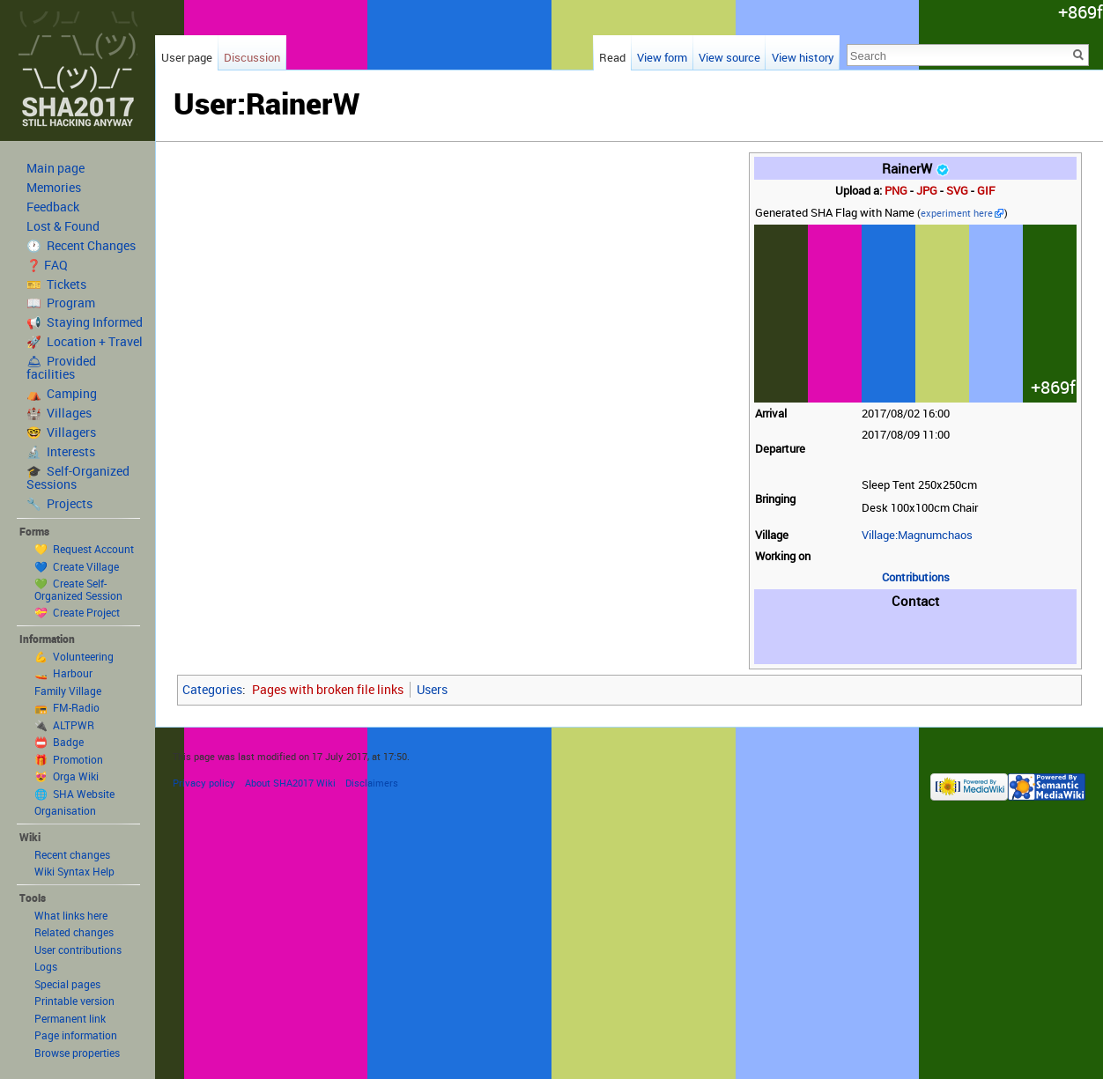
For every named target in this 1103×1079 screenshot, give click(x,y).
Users (432, 689)
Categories (212, 689)
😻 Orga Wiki (66, 776)
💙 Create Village (76, 566)
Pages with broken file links (327, 689)
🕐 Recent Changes (81, 246)
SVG (957, 190)
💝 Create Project (77, 612)
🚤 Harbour (63, 673)
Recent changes (72, 854)
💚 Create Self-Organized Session (78, 589)
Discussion (252, 57)
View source (729, 57)
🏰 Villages (59, 413)
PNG (896, 190)
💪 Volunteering (74, 656)
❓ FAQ (47, 265)
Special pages (67, 984)
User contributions (78, 949)
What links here (70, 915)
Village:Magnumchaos (917, 535)
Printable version (74, 1001)
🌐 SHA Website (74, 794)
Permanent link (70, 1018)
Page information (75, 1035)
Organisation (65, 810)
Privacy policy (204, 782)
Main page (55, 168)
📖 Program (60, 303)
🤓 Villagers (61, 432)
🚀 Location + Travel (84, 342)
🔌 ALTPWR (64, 725)
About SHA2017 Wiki (290, 782)
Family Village (67, 691)
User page (186, 57)
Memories (53, 188)
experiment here (957, 213)
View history (803, 57)
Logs (45, 966)
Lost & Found (63, 226)
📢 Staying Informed (84, 322)
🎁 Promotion (68, 759)
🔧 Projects (59, 504)
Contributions (916, 577)
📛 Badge (59, 742)
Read (612, 57)
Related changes (74, 932)
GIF (986, 190)
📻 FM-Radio (67, 707)
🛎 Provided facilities (61, 367)
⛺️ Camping (61, 394)
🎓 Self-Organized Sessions (78, 477)
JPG (926, 190)
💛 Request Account (84, 549)
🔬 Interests (60, 452)
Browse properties (77, 1053)
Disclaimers (371, 782)
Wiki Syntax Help (74, 871)
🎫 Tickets (56, 284)
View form (662, 57)
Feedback (52, 207)
